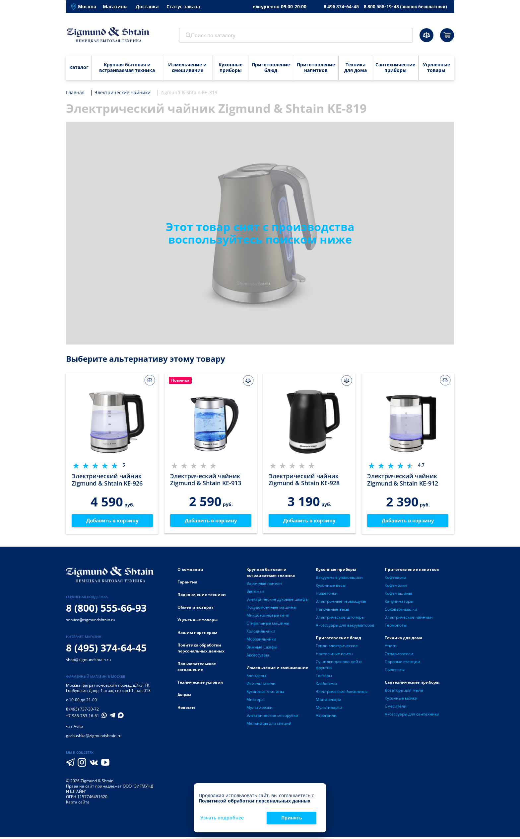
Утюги (391, 647)
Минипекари (328, 701)
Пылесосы (395, 671)
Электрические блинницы (341, 693)
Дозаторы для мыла (404, 692)
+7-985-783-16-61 (82, 718)
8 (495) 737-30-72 (82, 711)
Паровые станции (402, 663)
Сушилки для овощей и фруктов (339, 666)
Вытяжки (255, 593)
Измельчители (261, 685)
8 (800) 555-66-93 (106, 610)
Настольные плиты (334, 655)
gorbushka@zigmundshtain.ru (93, 737)
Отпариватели (399, 655)
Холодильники (260, 633)
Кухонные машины (265, 693)
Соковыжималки (401, 611)
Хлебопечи (326, 685)
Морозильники (261, 641)
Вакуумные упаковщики (339, 579)
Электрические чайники (409, 619)
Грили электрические (337, 647)
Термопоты (396, 627)
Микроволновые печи (268, 617)
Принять (291, 817)
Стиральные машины (267, 625)
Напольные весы (332, 611)
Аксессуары (257, 656)
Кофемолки (396, 587)
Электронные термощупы (341, 603)
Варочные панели (264, 585)
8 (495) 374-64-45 (106, 649)
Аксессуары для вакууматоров (345, 627)
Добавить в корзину (112, 521)
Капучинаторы (399, 603)
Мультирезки (259, 709)
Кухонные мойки (401, 700)
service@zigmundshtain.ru (90, 622)
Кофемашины (398, 595)
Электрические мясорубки (272, 717)
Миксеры (255, 701)
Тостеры (324, 677)
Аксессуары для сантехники (412, 716)
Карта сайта (78, 804)
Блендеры (256, 677)
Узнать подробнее (222, 818)
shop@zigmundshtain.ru (88, 661)
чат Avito (74, 728)
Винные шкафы (261, 648)
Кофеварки (395, 579)
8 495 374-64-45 (341, 6)
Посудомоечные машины (271, 609)
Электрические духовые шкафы (277, 601)
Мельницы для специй (269, 725)
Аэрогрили (326, 717)
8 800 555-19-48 (405, 6)
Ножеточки (327, 595)
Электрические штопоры (340, 619)
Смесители (396, 708)
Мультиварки (329, 709)
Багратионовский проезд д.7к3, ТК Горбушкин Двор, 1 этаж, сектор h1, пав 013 (108, 689)
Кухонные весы (331, 587)
